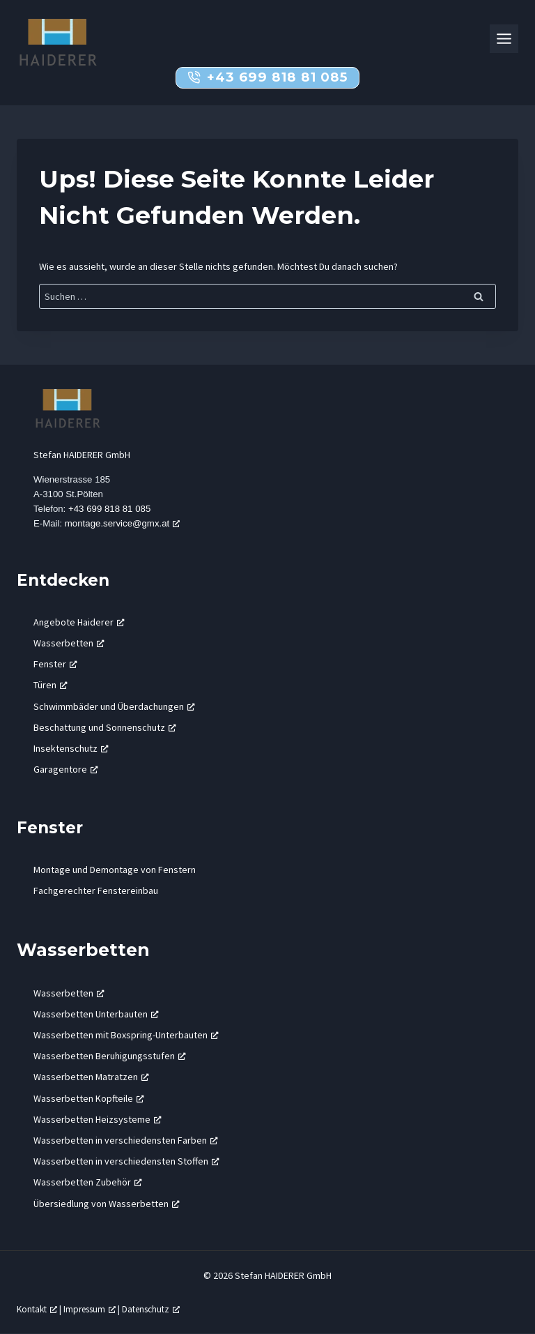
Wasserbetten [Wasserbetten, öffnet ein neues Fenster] (68, 643)
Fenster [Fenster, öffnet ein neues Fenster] (55, 664)
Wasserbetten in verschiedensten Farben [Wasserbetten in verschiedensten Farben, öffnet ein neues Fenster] (125, 1141)
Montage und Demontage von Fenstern (114, 870)
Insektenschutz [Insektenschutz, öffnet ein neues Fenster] (71, 749)
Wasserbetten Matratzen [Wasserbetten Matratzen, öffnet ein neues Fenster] (91, 1077)
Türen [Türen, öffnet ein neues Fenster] (50, 685)
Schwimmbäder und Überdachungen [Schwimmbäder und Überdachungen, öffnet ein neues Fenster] (114, 706)
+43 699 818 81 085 (109, 508)
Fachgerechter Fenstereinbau (95, 891)
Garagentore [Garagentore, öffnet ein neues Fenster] (65, 770)
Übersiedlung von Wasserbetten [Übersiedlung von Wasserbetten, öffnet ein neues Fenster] (106, 1203)
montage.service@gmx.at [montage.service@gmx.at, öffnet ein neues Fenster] (122, 524)
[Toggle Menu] (504, 38)
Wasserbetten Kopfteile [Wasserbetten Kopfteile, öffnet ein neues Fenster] (88, 1098)
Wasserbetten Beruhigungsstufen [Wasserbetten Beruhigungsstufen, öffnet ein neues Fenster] (109, 1056)
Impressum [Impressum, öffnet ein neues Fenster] (89, 1310)
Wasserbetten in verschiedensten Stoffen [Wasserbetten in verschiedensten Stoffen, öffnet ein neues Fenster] (126, 1161)
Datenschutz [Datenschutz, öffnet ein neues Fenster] (151, 1310)
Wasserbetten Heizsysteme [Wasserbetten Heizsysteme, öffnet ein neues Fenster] (97, 1120)
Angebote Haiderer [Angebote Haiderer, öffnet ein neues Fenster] (79, 622)
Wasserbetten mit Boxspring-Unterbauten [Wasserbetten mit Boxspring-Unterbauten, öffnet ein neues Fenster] (126, 1035)
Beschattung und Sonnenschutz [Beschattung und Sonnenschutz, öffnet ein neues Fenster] (104, 727)
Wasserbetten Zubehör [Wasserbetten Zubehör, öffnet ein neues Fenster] (87, 1182)
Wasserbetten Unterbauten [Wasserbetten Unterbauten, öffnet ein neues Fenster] (96, 1014)
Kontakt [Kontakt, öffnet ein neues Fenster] (37, 1310)
